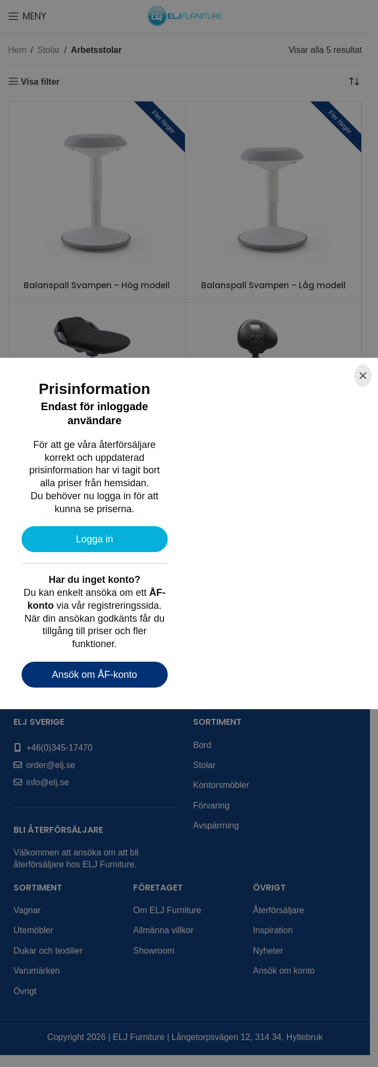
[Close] (363, 375)
